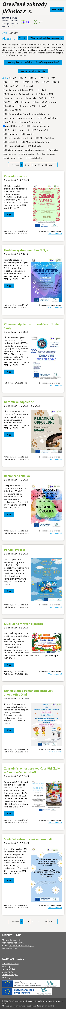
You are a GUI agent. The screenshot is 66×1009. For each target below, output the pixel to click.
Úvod (4, 32)
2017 (23, 78)
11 (46, 164)
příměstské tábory (49, 118)
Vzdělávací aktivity (10, 963)
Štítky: (5, 77)
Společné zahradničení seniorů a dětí (29, 839)
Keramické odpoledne (19, 402)
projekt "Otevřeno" (14, 126)
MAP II (45, 106)
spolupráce (10, 153)
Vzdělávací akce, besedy (33, 71)
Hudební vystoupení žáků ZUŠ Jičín (27, 250)
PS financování (41, 130)
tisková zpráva (27, 153)
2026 (56, 82)
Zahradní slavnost (16, 176)
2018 (33, 78)
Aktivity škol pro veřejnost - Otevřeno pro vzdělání (33, 62)
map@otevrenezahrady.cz (21, 945)
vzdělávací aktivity (47, 153)
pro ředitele (10, 122)
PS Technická (35, 146)
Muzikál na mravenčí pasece (23, 624)
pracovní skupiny (27, 118)
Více (9, 214)
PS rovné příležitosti (14, 146)
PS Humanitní (11, 134)
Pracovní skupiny (10, 974)
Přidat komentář (55, 233)
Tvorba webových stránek (25, 1006)
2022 (17, 82)
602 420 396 (12, 948)
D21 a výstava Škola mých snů (19, 94)
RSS (22, 38)
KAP (16, 102)
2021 (7, 82)
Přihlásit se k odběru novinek (46, 38)
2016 (13, 78)
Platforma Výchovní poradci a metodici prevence (28, 114)
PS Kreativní (28, 134)
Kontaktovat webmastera (46, 1001)
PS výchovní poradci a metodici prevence (24, 150)
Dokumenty (7, 971)
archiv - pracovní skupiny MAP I (20, 90)
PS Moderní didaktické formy (37, 142)
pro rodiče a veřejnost (31, 122)
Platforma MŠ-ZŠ (13, 110)
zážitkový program (14, 158)
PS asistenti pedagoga (38, 126)
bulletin (43, 90)
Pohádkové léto (14, 550)
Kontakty (6, 977)
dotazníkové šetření (36, 98)
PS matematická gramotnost (18, 138)
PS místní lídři (11, 142)
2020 (53, 78)
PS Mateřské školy (45, 138)
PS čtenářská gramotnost (17, 130)
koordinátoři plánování (46, 102)
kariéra (27, 102)
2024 (37, 82)
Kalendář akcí (8, 969)
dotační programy (13, 98)
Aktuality (6, 966)
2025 (46, 82)
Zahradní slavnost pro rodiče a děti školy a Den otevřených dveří (32, 770)
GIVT (7, 102)
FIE (52, 98)
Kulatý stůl (10, 106)
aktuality (30, 86)
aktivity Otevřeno (13, 86)
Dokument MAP (46, 94)
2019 (43, 78)
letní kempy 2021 (28, 106)
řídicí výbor (54, 150)
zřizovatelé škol (35, 158)
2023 (27, 82)
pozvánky (9, 118)
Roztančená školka (17, 476)
